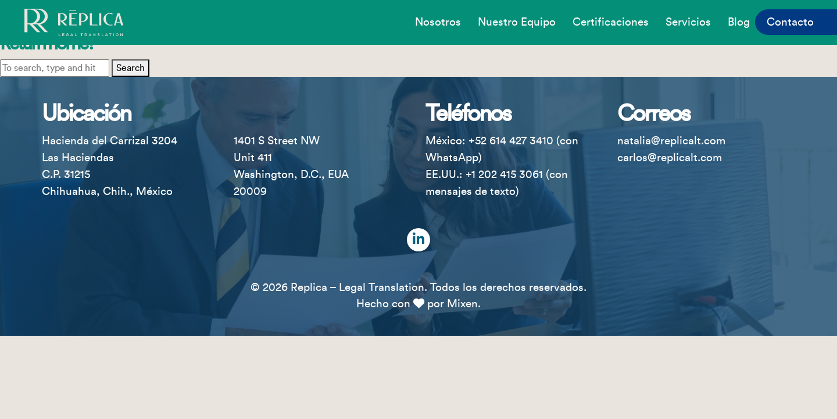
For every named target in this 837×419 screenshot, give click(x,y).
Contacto (790, 22)
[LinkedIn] (418, 239)
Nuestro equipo (517, 22)
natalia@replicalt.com (671, 141)
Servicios (688, 22)
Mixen (462, 304)
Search (130, 68)
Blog (739, 22)
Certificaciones (611, 22)
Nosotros (438, 22)
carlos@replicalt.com (669, 158)
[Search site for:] (54, 68)
